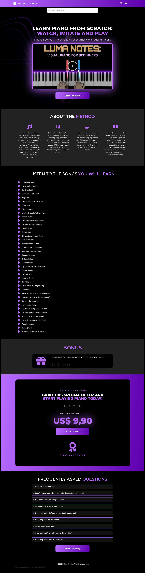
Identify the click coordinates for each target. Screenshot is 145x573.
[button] (72, 66)
